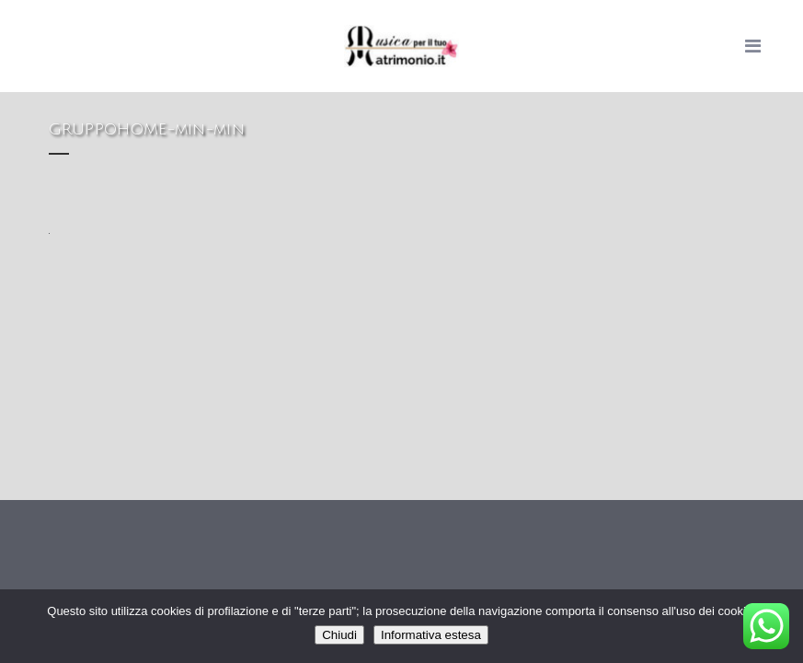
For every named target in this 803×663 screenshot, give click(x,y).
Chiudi (339, 635)
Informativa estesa (431, 635)
